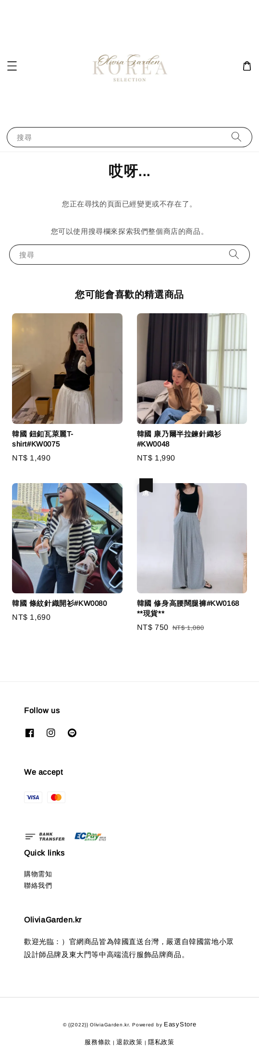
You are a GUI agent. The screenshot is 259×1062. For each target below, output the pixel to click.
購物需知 (38, 874)
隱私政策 (161, 1042)
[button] (12, 66)
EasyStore (180, 1024)
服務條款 (98, 1042)
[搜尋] (236, 137)
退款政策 (129, 1042)
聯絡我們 (38, 885)
